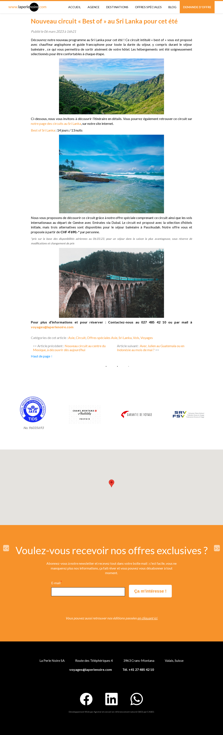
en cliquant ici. (147, 618)
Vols (136, 338)
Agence (94, 7)
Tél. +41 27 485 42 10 (138, 669)
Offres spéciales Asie (102, 338)
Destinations (117, 7)
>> (217, 548)
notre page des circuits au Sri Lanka (56, 123)
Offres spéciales (148, 7)
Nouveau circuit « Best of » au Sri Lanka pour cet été (104, 21)
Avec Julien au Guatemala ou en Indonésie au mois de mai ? (150, 348)
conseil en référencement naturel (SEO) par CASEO (129, 711)
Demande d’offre (197, 7)
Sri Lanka (125, 338)
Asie (71, 338)
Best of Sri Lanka (43, 130)
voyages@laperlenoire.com (52, 327)
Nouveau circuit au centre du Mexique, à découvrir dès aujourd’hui (69, 348)
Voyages (146, 338)
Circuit (81, 338)
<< (6, 548)
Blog (172, 7)
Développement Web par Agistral (85, 711)
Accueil (74, 7)
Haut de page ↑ (41, 356)
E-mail (56, 583)
